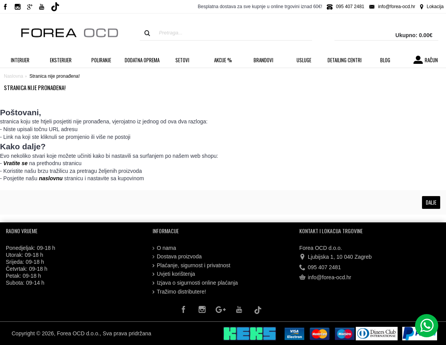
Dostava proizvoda (177, 256)
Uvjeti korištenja (174, 274)
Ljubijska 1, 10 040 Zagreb (335, 257)
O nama (164, 248)
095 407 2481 (320, 267)
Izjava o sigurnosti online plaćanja (195, 283)
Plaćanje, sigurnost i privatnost (191, 265)
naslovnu (50, 178)
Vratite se (15, 163)
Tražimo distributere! (179, 292)
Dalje (431, 202)
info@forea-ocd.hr (325, 277)
